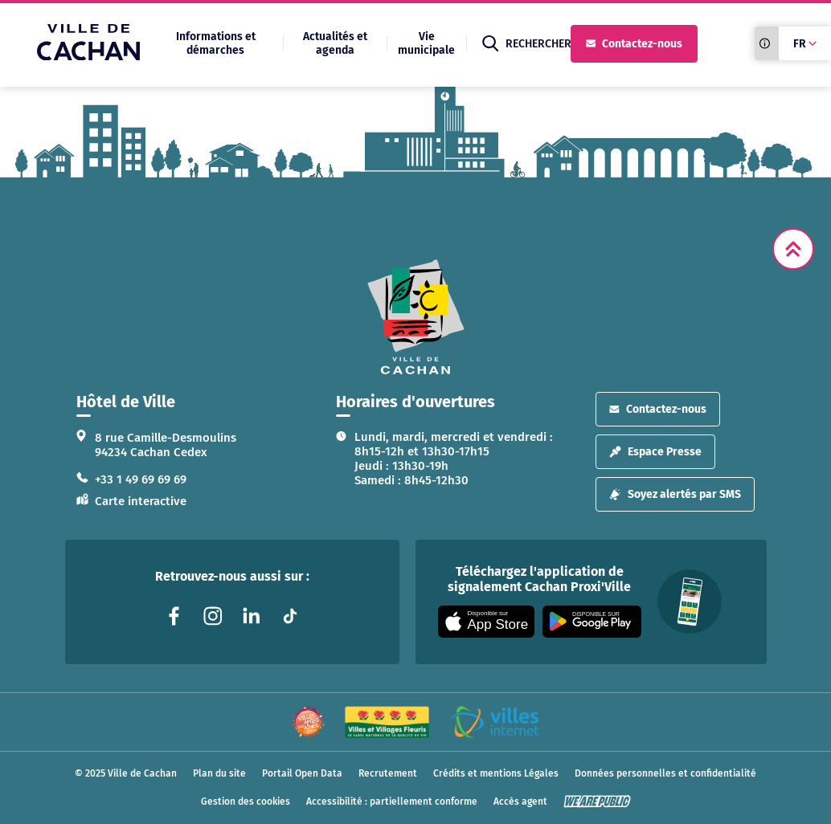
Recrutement (387, 773)
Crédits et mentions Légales (496, 773)
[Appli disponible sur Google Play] (591, 622)
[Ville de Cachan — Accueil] (88, 55)
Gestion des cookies (245, 801)
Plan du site (219, 773)
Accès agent (520, 801)
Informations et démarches (216, 43)
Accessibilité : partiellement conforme (391, 801)
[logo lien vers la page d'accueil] (415, 316)
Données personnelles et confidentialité (665, 773)
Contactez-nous (634, 44)
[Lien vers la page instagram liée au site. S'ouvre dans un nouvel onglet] (213, 616)
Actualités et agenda (335, 43)
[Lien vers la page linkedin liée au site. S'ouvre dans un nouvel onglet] (251, 616)
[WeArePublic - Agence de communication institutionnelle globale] (597, 801)
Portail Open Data (302, 773)
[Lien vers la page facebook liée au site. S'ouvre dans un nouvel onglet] (174, 616)
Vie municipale (426, 43)
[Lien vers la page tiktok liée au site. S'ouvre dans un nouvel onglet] (290, 616)
